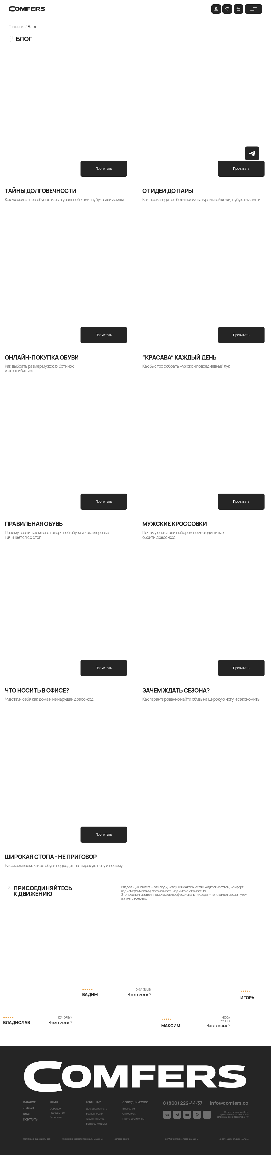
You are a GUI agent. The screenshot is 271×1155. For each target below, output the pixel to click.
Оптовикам (129, 1113)
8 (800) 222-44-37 (182, 1103)
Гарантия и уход (95, 1118)
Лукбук (28, 1108)
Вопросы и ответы (96, 1123)
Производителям (133, 1118)
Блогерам (128, 1108)
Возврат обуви (94, 1113)
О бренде (55, 1108)
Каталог (29, 1102)
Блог (26, 1114)
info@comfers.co (229, 1103)
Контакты (30, 1119)
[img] (253, 9)
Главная (16, 26)
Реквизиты (56, 1117)
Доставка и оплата (96, 1108)
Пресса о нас (57, 1112)
